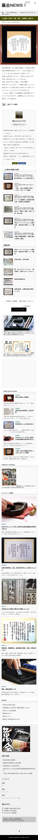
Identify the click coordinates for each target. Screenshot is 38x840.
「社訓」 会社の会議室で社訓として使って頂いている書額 (23, 189)
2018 (3, 783)
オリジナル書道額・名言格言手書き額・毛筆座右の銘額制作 (24, 201)
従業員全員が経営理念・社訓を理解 (24, 411)
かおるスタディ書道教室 (10, 812)
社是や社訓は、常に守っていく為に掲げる (26, 302)
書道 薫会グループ (7, 713)
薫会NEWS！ (14, 5)
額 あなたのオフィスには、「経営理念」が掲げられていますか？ (24, 270)
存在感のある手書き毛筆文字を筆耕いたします (15, 609)
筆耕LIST (16, 174)
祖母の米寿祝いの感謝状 (22, 397)
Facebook (22, 163)
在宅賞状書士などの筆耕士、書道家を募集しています (16, 707)
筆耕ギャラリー (6, 716)
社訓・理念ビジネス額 (23, 175)
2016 (3, 789)
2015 (3, 795)
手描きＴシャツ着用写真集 (9, 710)
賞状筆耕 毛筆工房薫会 (10, 810)
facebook (29, 2)
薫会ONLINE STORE (19, 121)
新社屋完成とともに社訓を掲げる (24, 178)
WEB (15, 163)
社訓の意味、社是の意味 (21, 259)
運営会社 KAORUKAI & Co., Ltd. (11, 719)
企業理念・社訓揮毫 (11, 301)
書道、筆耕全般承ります (9, 689)
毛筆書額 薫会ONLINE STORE (12, 808)
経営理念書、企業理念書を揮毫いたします (24, 290)
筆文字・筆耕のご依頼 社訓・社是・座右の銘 (24, 212)
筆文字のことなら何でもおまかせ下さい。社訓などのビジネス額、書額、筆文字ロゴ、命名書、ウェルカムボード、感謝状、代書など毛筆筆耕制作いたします (19, 332)
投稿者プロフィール (19, 124)
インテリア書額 (29, 176)
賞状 (32, 196)
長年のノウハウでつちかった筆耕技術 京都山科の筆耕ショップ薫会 (24, 225)
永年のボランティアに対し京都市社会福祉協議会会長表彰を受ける (24, 438)
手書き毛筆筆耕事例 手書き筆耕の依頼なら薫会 (24, 237)
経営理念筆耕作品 (19, 279)
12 (19, 797)
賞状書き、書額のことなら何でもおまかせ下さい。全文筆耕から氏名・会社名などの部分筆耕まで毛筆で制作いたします (19, 354)
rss (26, 2)
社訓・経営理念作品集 (14, 22)
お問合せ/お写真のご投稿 (9, 704)
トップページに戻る (19, 309)
